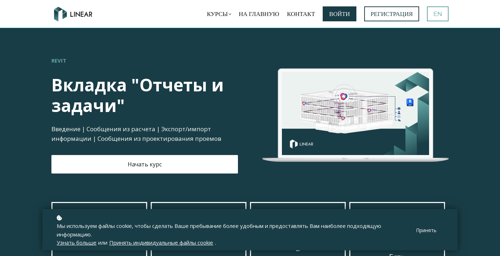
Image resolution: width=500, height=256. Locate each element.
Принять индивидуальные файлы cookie (161, 242)
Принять (426, 230)
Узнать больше (76, 242)
